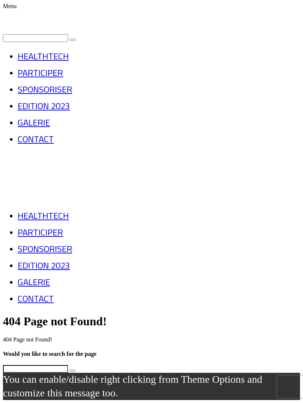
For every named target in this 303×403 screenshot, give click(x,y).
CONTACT (36, 139)
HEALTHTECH (43, 56)
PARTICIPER (40, 72)
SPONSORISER (45, 89)
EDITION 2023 (44, 106)
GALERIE (34, 122)
